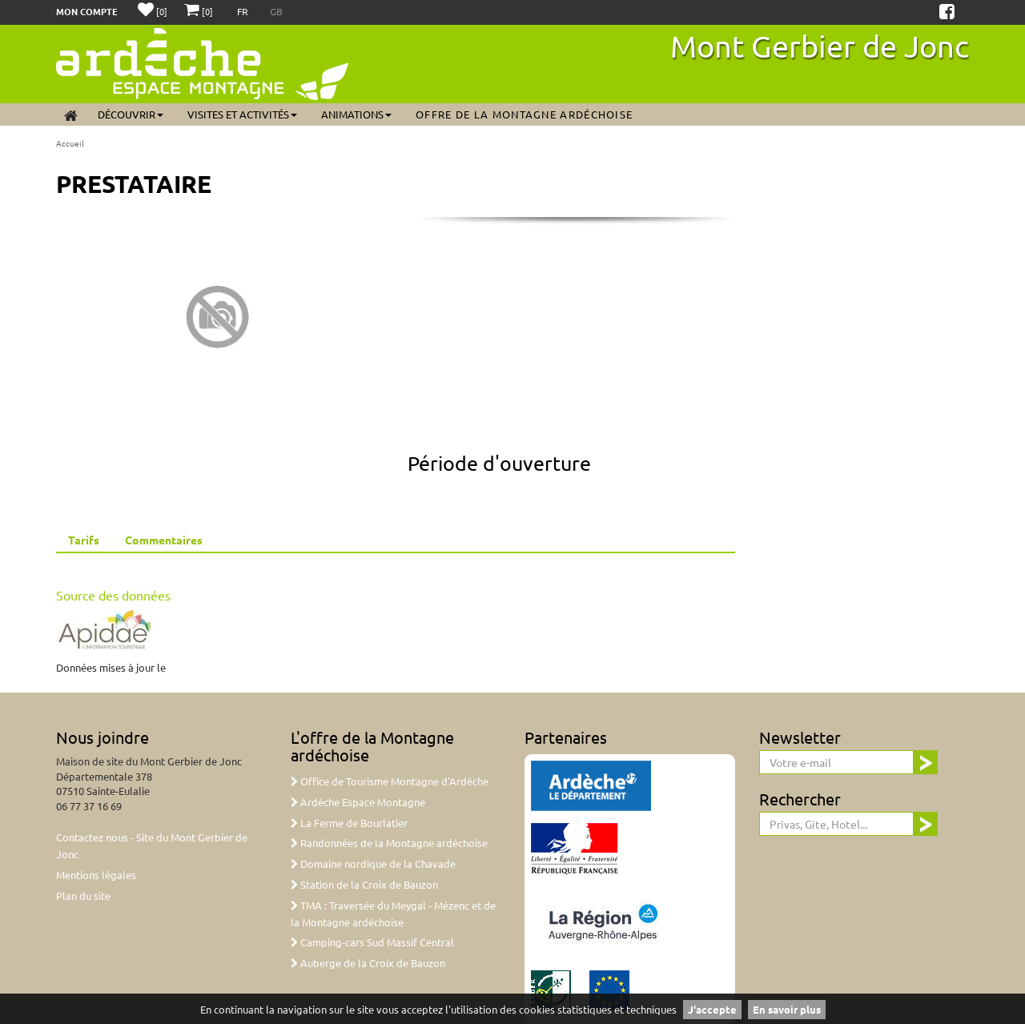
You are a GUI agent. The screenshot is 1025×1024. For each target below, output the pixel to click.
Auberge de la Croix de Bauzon (368, 963)
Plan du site (83, 895)
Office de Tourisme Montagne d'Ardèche (389, 781)
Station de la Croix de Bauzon (364, 884)
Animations (356, 114)
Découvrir (130, 114)
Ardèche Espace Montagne (358, 802)
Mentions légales (96, 874)
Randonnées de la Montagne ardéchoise (389, 842)
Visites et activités (242, 114)
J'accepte (712, 1009)
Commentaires (164, 539)
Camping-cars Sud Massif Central (372, 942)
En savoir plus (787, 1009)
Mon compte (87, 11)
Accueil (70, 143)
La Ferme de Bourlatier (349, 822)
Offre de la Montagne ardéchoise (524, 114)
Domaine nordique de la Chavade (373, 863)
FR (244, 11)
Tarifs (83, 539)
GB (276, 11)
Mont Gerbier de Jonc (819, 45)
